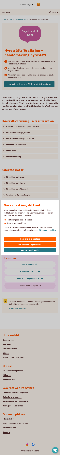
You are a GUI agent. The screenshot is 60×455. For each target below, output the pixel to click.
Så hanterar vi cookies (47, 230)
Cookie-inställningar (30, 250)
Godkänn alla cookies (30, 239)
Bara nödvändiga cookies (30, 244)
